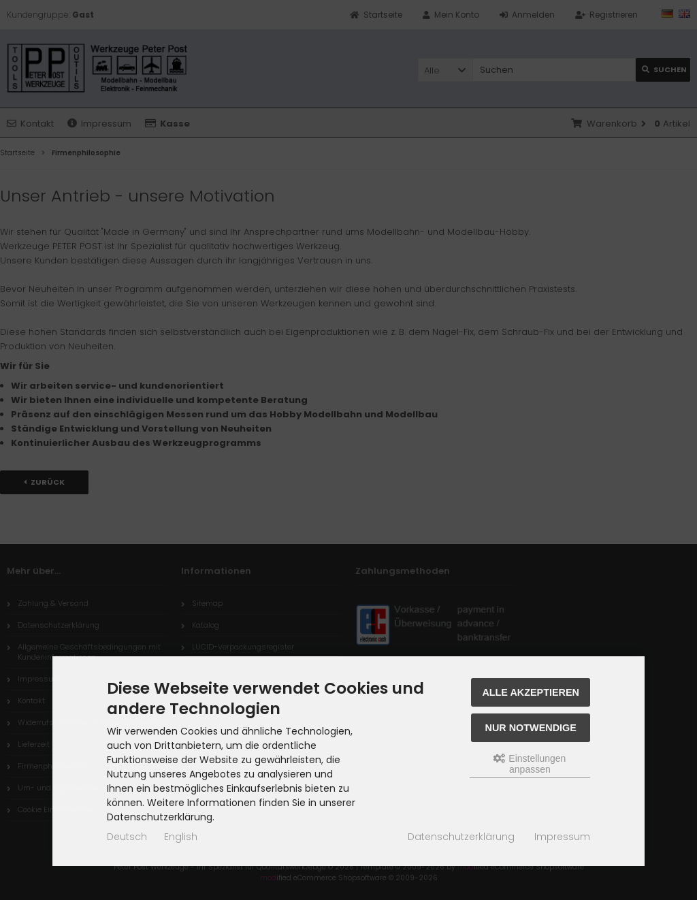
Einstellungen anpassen (529, 764)
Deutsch (127, 836)
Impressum (562, 836)
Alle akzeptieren (530, 692)
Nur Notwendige (531, 727)
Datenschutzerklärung (461, 836)
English (180, 836)
